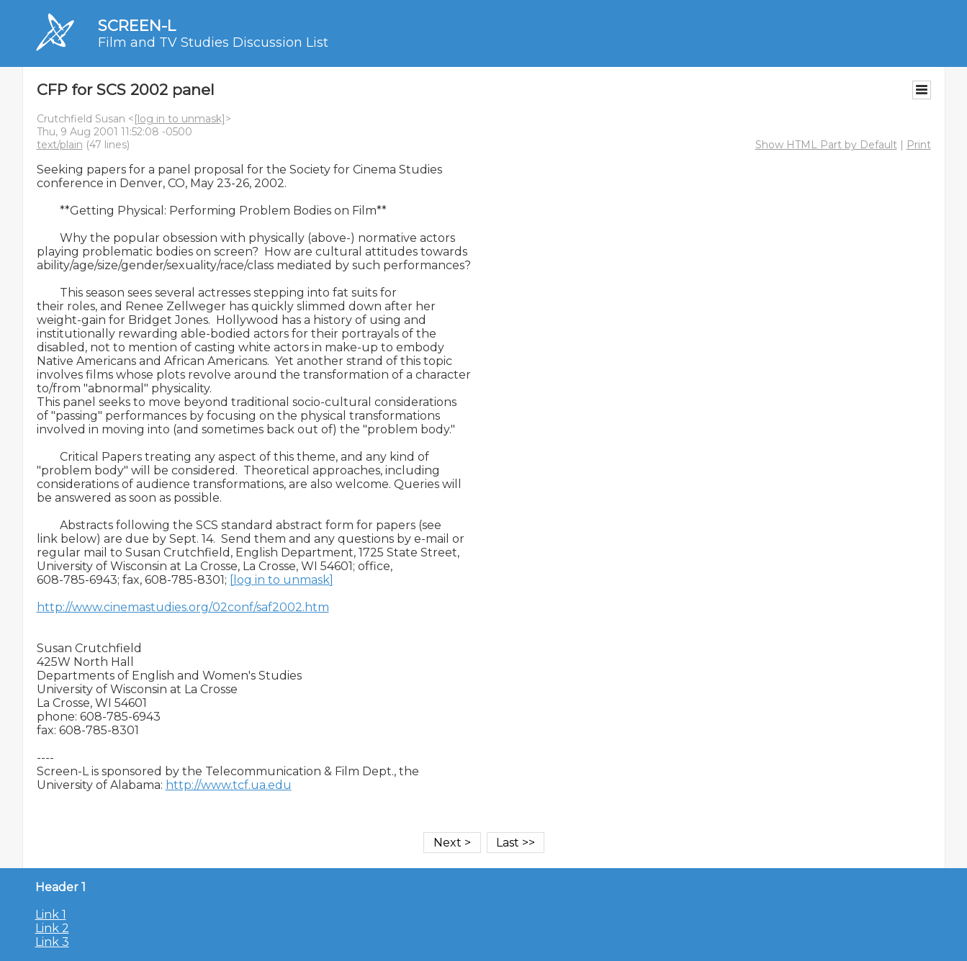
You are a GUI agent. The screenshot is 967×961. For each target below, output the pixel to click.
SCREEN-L (137, 26)
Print (919, 144)
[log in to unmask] (179, 118)
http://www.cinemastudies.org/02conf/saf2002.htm (183, 607)
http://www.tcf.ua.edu (229, 785)
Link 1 (50, 914)
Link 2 (52, 928)
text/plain (60, 144)
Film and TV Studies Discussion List (213, 42)
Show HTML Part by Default (826, 144)
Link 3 (52, 942)
